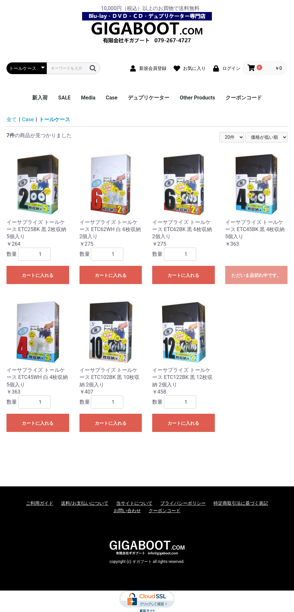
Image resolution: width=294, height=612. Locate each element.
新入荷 (40, 98)
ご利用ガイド (39, 503)
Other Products (197, 98)
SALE (64, 98)
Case (111, 98)
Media (88, 98)
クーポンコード (244, 98)
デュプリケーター (148, 98)
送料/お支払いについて (84, 503)
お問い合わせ (127, 510)
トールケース (54, 119)
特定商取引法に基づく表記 (241, 503)
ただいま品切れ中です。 (256, 275)
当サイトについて (134, 503)
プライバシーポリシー (183, 503)
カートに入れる (38, 275)
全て (11, 119)
